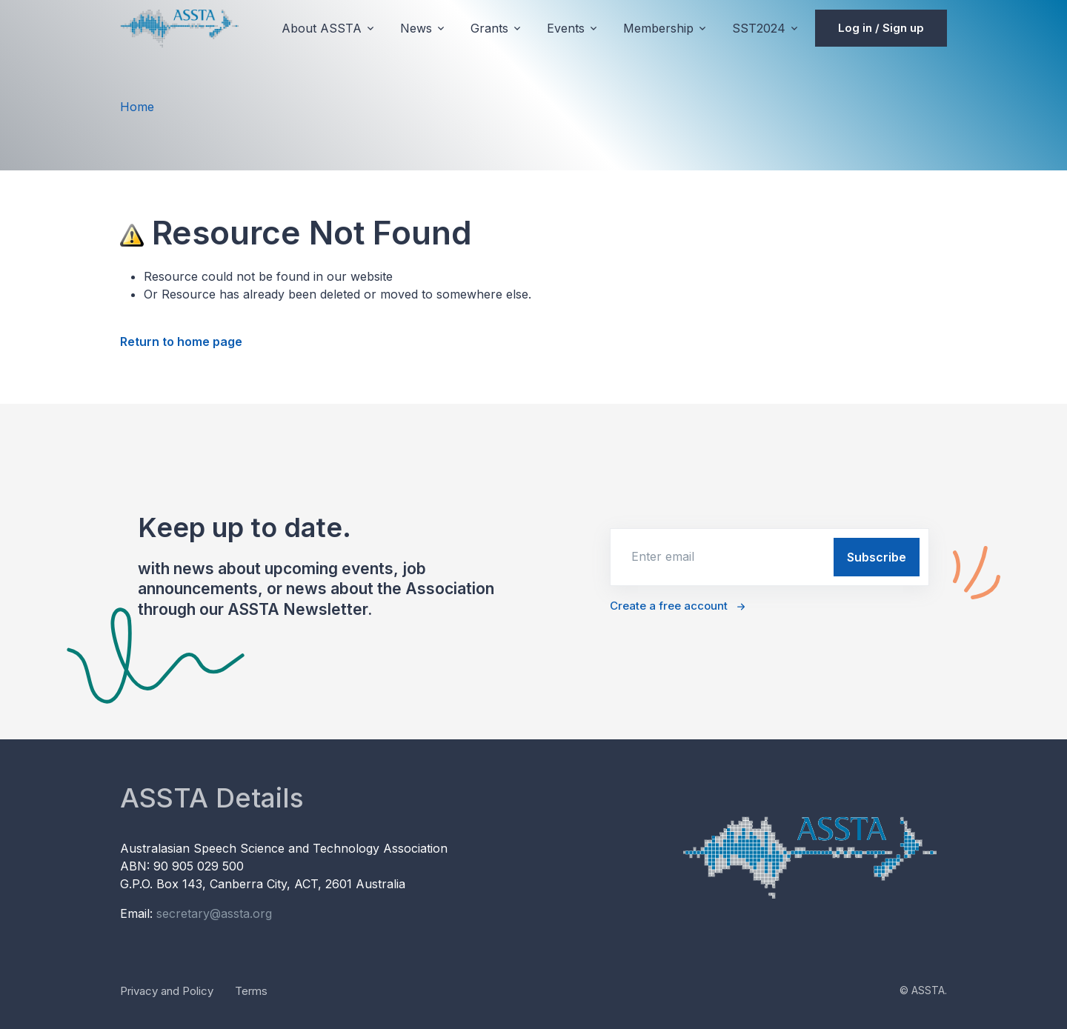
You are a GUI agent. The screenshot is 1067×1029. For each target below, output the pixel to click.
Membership (658, 28)
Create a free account (669, 606)
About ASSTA (322, 28)
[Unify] (179, 28)
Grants (489, 28)
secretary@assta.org (214, 913)
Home (137, 106)
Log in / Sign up (881, 28)
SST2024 (758, 28)
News (416, 28)
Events (566, 28)
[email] (720, 556)
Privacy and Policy (166, 991)
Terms (251, 991)
